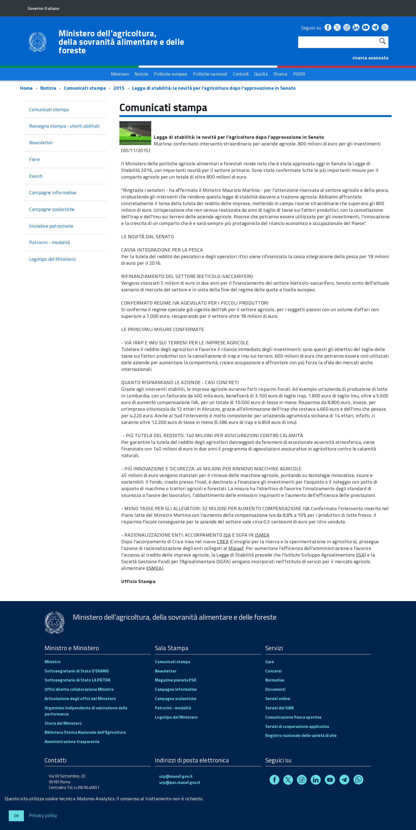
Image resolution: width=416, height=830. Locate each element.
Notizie (48, 88)
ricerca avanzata (370, 57)
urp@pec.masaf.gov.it (179, 782)
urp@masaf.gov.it (176, 776)
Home (26, 88)
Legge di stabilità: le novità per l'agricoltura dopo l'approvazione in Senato (214, 88)
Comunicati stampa (85, 88)
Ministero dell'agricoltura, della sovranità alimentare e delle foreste (121, 41)
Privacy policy (43, 815)
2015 (119, 88)
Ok (16, 816)
